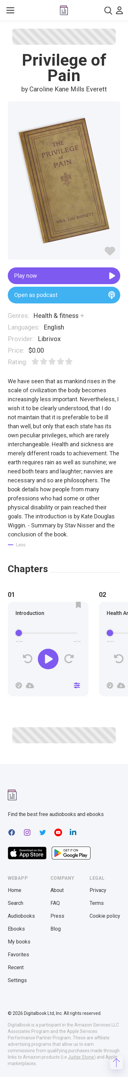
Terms (97, 903)
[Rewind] (27, 658)
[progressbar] (48, 633)
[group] (48, 651)
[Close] (77, 685)
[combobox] (108, 10)
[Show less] (17, 545)
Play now (64, 276)
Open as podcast (64, 295)
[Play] (48, 659)
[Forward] (68, 658)
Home (14, 890)
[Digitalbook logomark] (12, 795)
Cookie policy (105, 916)
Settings (17, 980)
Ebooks (16, 929)
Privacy (98, 890)
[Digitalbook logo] (64, 10)
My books (19, 942)
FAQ (55, 903)
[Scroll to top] (116, 1062)
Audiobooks (21, 916)
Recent (16, 967)
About (57, 890)
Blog (55, 929)
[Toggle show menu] (10, 10)
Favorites (18, 955)
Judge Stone (81, 1057)
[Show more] (82, 315)
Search (15, 903)
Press (57, 916)
